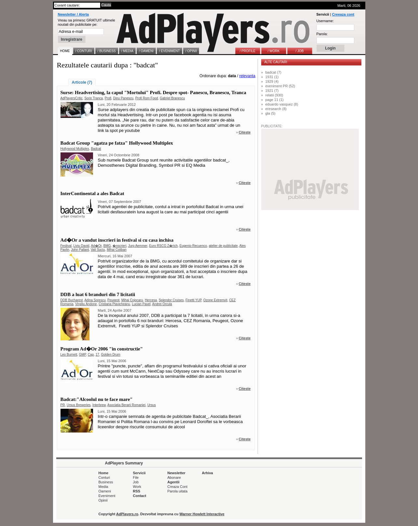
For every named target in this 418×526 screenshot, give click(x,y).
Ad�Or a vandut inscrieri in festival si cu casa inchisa (117, 240)
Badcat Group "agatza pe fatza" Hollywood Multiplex (117, 143)
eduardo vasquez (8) (281, 104)
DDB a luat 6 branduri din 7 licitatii (98, 294)
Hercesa (151, 300)
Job (136, 482)
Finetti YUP (193, 300)
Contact (139, 496)
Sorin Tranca (93, 98)
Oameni (105, 491)
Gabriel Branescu (172, 98)
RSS (137, 491)
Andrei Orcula (162, 304)
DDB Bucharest (72, 300)
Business (106, 482)
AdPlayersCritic (72, 98)
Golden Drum (110, 354)
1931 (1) (272, 77)
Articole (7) (82, 82)
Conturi (104, 477)
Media (103, 487)
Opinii (103, 500)
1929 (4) (272, 81)
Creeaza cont (343, 14)
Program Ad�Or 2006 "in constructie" (102, 348)
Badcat (96, 148)
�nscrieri (119, 246)
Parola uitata (178, 491)
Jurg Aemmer (137, 246)
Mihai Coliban (117, 249)
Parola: (322, 34)
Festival (66, 246)
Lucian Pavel (141, 304)
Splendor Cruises (171, 300)
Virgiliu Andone (86, 304)
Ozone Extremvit (215, 300)
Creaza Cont (178, 487)
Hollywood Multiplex (75, 148)
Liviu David (81, 246)
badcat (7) (273, 72)
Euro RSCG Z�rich (163, 246)
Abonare (174, 477)
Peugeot (113, 300)
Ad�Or (96, 246)
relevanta (247, 76)
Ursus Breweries (78, 405)
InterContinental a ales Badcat (92, 193)
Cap (91, 354)
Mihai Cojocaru (132, 300)
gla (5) (270, 113)
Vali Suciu (98, 249)
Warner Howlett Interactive (202, 514)
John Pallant (80, 249)
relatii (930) (274, 95)
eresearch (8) (276, 109)
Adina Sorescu (94, 300)
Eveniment (107, 496)
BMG (107, 246)
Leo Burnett (69, 354)
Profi (108, 98)
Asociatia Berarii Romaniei (126, 405)
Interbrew (99, 405)
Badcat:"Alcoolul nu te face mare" (97, 399)
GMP (82, 354)
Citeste (245, 132)
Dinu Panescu (123, 98)
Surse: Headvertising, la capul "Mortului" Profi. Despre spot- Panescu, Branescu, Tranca (153, 92)
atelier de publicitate (223, 246)
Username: (325, 21)
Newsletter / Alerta (73, 14)
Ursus (151, 405)
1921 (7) (272, 90)
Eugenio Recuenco (193, 246)
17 (97, 354)
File (136, 477)
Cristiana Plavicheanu (114, 304)
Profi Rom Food (146, 98)
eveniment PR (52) (280, 86)
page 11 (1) (274, 100)
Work (137, 487)
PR (63, 405)
